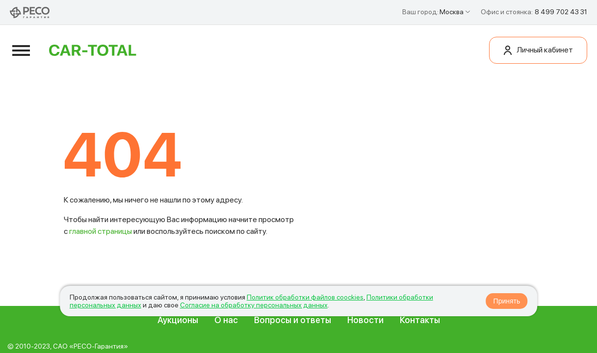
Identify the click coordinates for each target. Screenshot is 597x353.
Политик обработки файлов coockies (305, 297)
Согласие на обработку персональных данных (254, 305)
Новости (365, 320)
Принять (506, 301)
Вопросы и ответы (292, 320)
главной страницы (100, 231)
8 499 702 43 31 (561, 12)
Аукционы (177, 320)
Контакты (420, 320)
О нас (226, 320)
